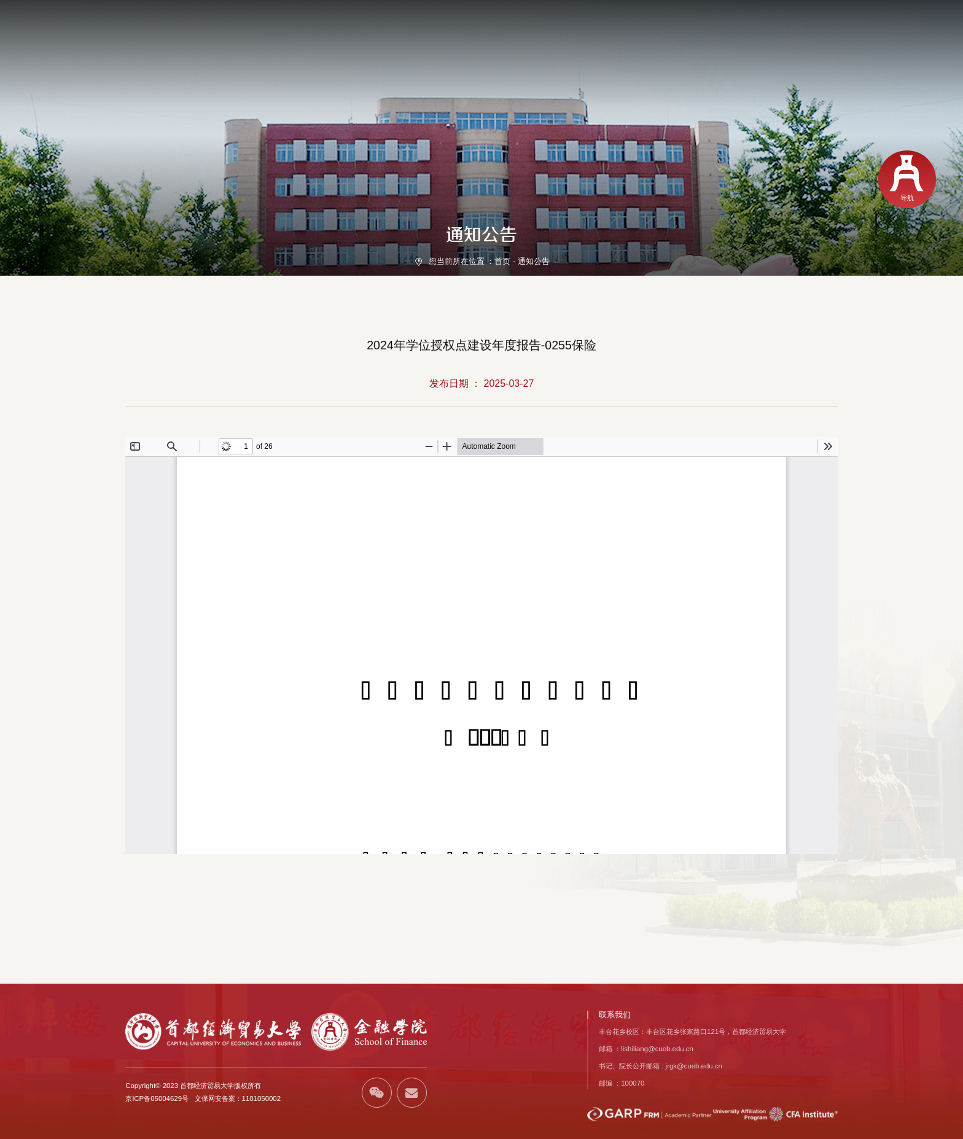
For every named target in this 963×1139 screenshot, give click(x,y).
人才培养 (609, 47)
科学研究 (663, 47)
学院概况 (444, 47)
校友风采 (884, 47)
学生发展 (719, 47)
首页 (398, 47)
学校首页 (765, 21)
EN (796, 21)
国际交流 (829, 47)
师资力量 (498, 47)
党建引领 (554, 47)
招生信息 (774, 47)
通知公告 (534, 261)
